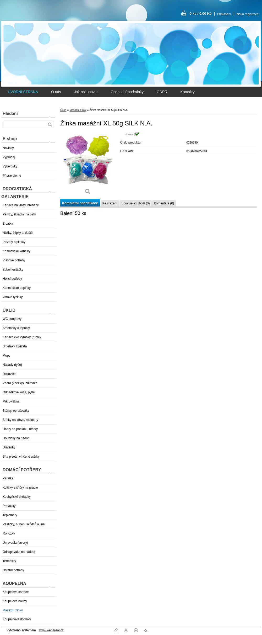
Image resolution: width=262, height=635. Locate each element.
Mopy (6, 355)
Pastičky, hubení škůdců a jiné (24, 524)
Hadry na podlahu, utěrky (20, 429)
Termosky (9, 561)
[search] (49, 124)
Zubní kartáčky (13, 269)
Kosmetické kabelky (16, 251)
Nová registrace (248, 14)
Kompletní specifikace (80, 203)
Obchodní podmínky (127, 92)
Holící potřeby (12, 279)
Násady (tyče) (12, 365)
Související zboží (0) (135, 203)
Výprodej (9, 157)
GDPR (162, 92)
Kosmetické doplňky (17, 288)
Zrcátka (8, 223)
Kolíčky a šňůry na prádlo (20, 487)
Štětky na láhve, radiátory (20, 420)
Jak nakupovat (85, 92)
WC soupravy (12, 319)
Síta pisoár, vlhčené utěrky (21, 456)
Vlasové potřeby (14, 260)
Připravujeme (12, 175)
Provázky (9, 506)
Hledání (10, 113)
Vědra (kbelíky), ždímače (20, 383)
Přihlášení (224, 14)
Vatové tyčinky (13, 297)
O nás (56, 92)
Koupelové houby (15, 601)
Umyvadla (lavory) (15, 542)
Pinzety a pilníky (14, 242)
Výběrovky (10, 166)
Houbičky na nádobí (16, 438)
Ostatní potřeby (13, 570)
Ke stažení (109, 203)
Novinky (8, 148)
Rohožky (9, 533)
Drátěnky (9, 447)
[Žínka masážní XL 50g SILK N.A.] (88, 165)
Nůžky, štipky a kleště (17, 233)
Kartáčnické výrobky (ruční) (22, 337)
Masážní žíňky (13, 610)
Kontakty (188, 92)
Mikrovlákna (11, 401)
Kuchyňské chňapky (17, 497)
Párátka (8, 478)
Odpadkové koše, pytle (19, 392)
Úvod (63, 110)
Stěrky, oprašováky (16, 410)
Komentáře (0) (164, 203)
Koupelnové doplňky (17, 619)
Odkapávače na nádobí (19, 552)
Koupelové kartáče (16, 592)
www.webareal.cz (51, 630)
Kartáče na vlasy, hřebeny (21, 205)
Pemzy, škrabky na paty (19, 214)
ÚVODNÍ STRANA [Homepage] (23, 92)
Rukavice (9, 374)
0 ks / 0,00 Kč (201, 13)
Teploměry (10, 515)
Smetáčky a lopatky (16, 328)
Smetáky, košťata (15, 346)
